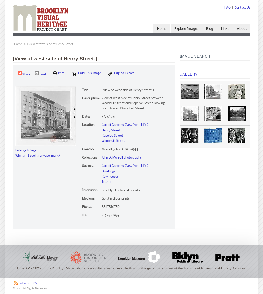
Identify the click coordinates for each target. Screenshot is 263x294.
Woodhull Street (113, 141)
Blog (209, 29)
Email (41, 73)
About (242, 29)
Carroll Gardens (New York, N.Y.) (125, 125)
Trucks (106, 182)
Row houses (110, 176)
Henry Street (111, 130)
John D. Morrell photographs (122, 157)
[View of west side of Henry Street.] (51, 44)
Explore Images (186, 29)
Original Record (121, 74)
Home (161, 29)
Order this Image (86, 74)
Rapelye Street (112, 135)
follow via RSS (28, 283)
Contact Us (242, 7)
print (59, 73)
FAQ (227, 7)
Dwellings (108, 171)
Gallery (189, 75)
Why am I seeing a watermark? (37, 155)
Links (225, 29)
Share (24, 73)
